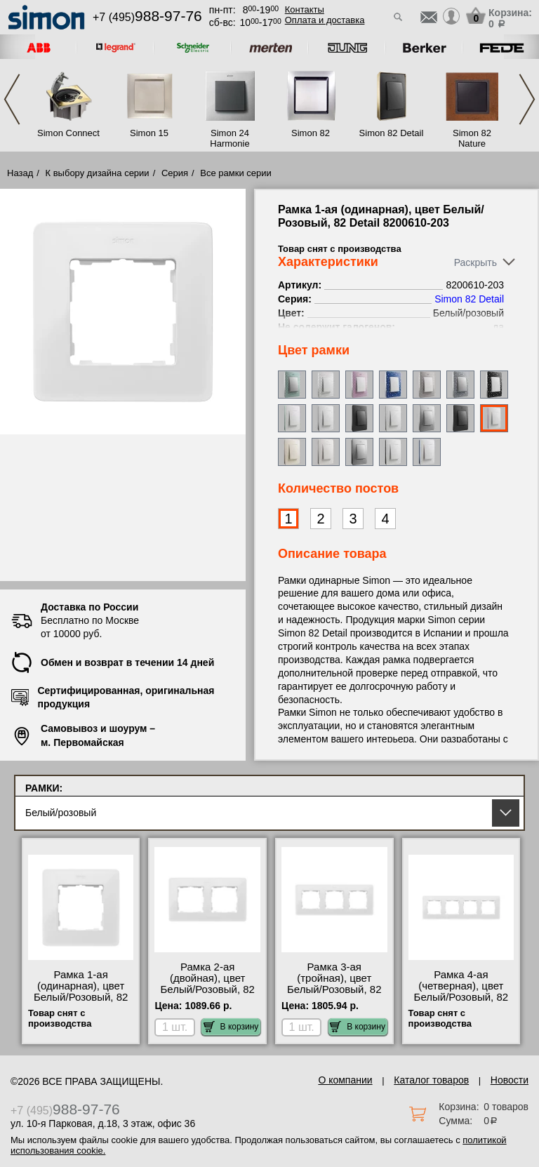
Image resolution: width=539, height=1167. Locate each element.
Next (527, 99)
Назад (20, 173)
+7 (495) (147, 17)
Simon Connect (68, 133)
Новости (509, 1080)
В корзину (231, 1026)
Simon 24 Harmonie (229, 138)
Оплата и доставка (325, 20)
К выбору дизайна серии (97, 173)
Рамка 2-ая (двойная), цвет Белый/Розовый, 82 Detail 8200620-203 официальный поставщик (207, 995)
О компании (345, 1080)
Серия (174, 173)
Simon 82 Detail (391, 133)
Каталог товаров (431, 1080)
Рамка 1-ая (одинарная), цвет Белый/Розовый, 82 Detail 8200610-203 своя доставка (81, 997)
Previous (12, 99)
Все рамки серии (235, 173)
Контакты (304, 9)
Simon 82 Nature (472, 138)
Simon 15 (149, 133)
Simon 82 (310, 133)
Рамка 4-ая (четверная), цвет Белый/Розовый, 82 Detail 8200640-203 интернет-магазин (461, 997)
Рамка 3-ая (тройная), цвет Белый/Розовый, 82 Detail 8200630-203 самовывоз (334, 989)
